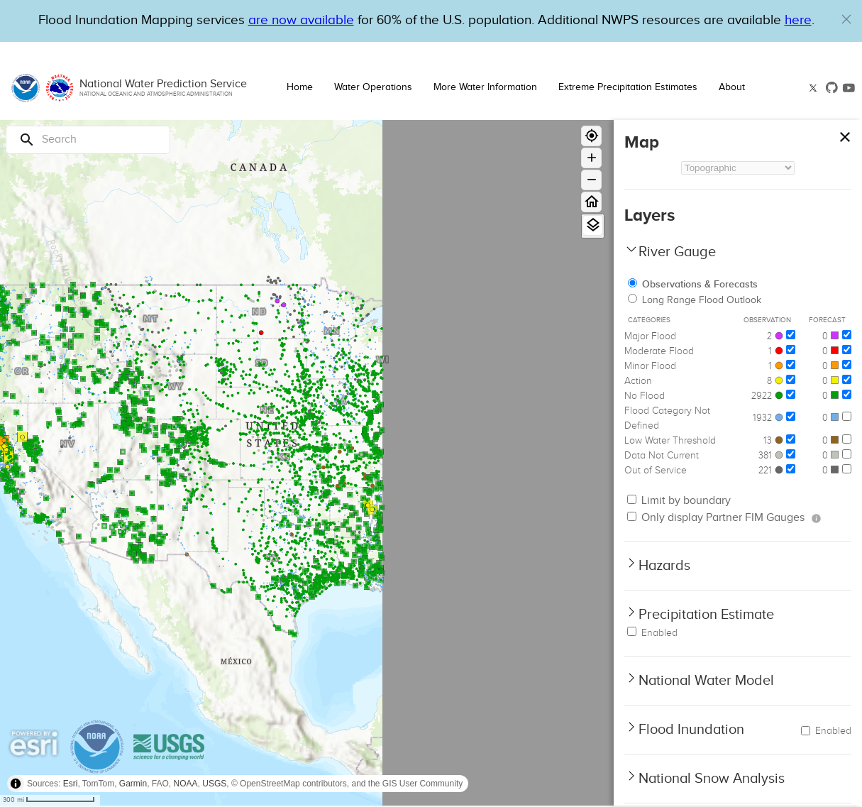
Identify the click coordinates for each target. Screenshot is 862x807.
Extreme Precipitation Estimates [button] (627, 87)
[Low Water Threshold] (790, 439)
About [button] (732, 87)
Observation (767, 320)
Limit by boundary (679, 500)
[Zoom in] (591, 158)
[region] (307, 463)
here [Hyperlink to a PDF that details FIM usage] (798, 20)
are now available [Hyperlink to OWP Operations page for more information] (301, 20)
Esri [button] (70, 784)
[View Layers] (592, 225)
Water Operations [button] (373, 87)
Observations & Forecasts (693, 284)
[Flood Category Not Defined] (790, 416)
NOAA (186, 784)
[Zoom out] (591, 180)
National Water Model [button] (706, 680)
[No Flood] (790, 394)
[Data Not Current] (790, 454)
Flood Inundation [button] (691, 729)
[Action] (790, 379)
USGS (214, 784)
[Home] (591, 202)
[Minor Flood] (790, 364)
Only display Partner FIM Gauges (716, 518)
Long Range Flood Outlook (694, 300)
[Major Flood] (790, 334)
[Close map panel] (844, 133)
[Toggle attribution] (15, 783)
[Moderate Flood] (790, 349)
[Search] (88, 140)
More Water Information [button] (485, 87)
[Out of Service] (790, 468)
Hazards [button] (664, 565)
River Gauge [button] (677, 251)
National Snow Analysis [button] (712, 778)
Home (300, 87)
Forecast (827, 320)
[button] (846, 19)
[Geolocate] (591, 136)
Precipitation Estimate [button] (706, 614)
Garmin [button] (133, 784)
